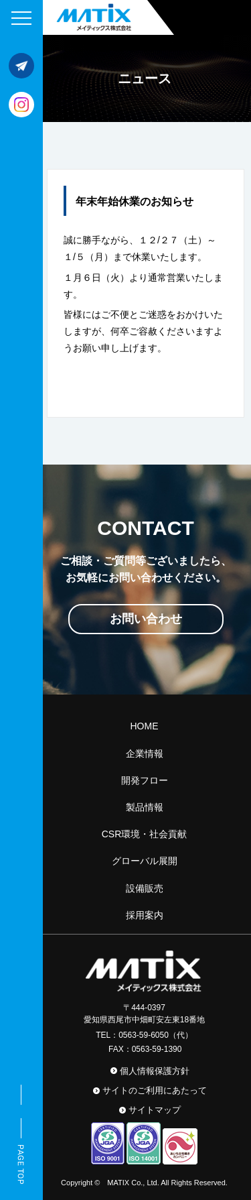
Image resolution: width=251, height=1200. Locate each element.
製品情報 (144, 807)
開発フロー (144, 780)
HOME (145, 726)
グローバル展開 (144, 860)
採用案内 (144, 915)
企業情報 (144, 753)
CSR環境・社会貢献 (144, 834)
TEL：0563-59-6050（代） (144, 1035)
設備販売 (144, 888)
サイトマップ (155, 1110)
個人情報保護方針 (154, 1071)
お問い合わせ (146, 618)
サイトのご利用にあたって (154, 1090)
